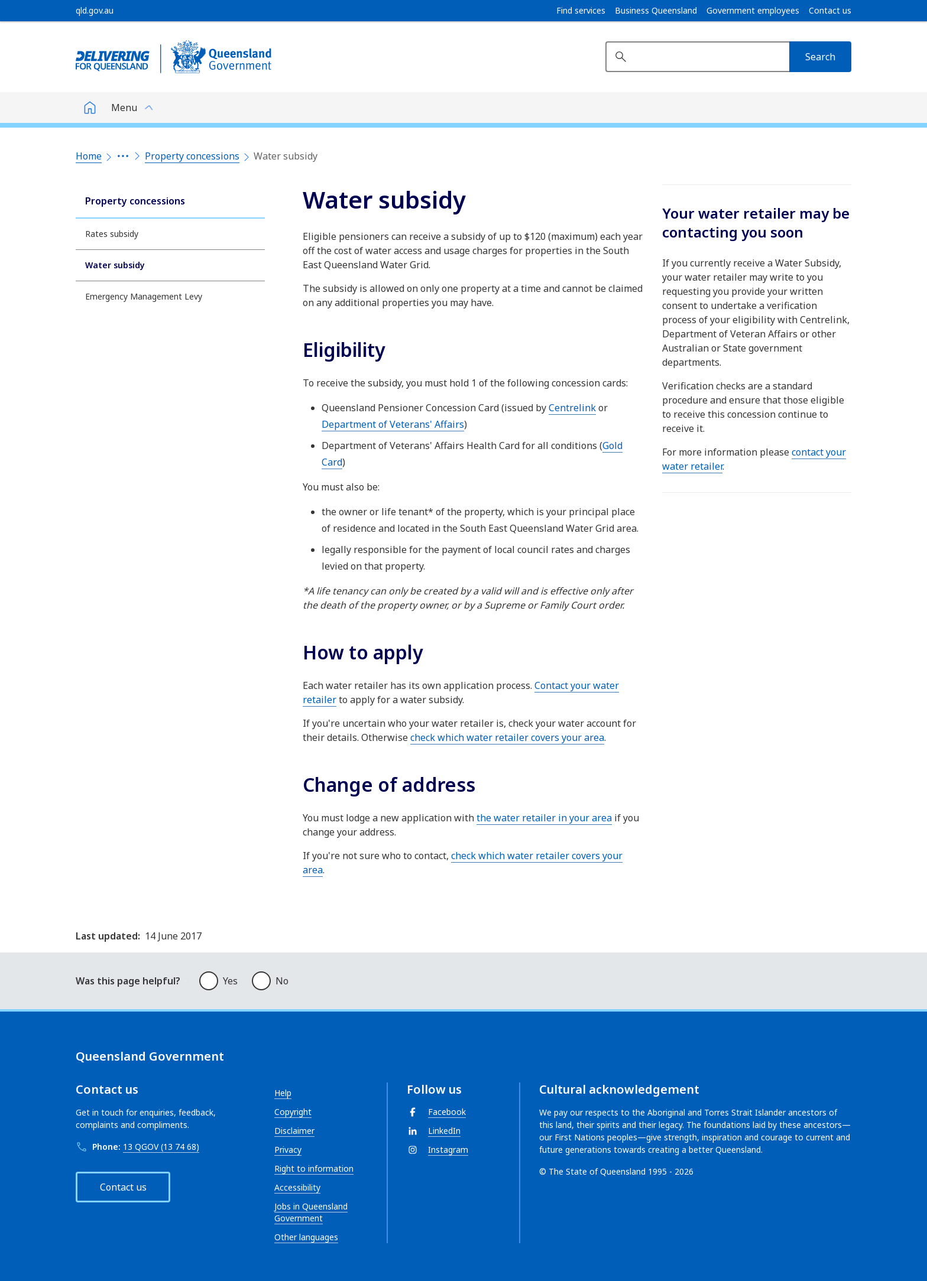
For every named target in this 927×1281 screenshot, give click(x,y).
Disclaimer (294, 1130)
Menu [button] (124, 107)
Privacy (288, 1149)
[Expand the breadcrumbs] (123, 156)
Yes (230, 980)
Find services (580, 10)
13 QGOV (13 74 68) (161, 1146)
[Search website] (697, 56)
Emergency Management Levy (143, 296)
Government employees (752, 10)
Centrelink (572, 407)
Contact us (830, 10)
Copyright (293, 1111)
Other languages (306, 1237)
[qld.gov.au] (95, 10)
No (282, 980)
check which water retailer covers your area (507, 737)
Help (282, 1092)
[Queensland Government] (173, 56)
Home (89, 155)
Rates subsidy (111, 233)
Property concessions (192, 155)
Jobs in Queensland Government (311, 1212)
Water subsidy (115, 265)
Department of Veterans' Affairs (393, 424)
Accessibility (297, 1187)
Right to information (314, 1168)
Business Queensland (656, 10)
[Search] (820, 56)
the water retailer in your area (544, 817)
